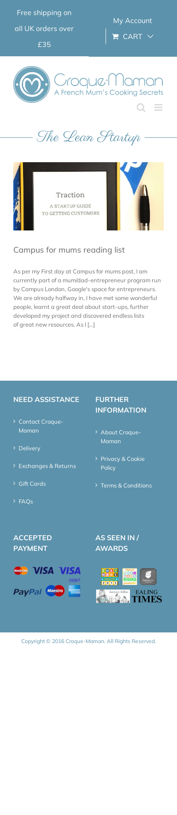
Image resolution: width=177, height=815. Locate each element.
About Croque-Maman (121, 437)
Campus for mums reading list (69, 250)
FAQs (26, 501)
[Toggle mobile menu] (159, 107)
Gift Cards (32, 483)
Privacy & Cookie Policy (123, 463)
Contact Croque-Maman (41, 426)
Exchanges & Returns (47, 465)
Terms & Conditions (126, 485)
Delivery (29, 448)
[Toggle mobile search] (141, 107)
